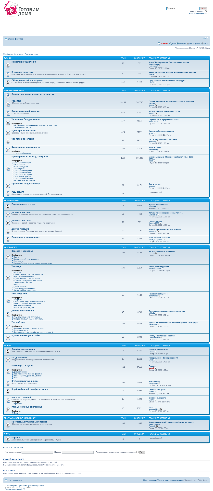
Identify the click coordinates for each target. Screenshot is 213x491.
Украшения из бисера (22, 282)
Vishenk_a (153, 215)
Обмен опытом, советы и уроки (26, 278)
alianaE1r (152, 231)
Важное (8, 58)
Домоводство (10, 247)
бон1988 (152, 207)
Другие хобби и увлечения (24, 290)
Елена (151, 83)
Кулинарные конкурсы (22, 163)
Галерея (182, 43)
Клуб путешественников (25, 381)
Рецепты (16, 101)
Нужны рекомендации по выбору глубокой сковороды (173, 322)
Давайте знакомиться (158, 350)
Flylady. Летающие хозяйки (26, 335)
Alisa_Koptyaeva (155, 239)
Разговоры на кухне (22, 365)
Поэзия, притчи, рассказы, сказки (27, 376)
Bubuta (152, 253)
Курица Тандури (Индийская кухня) (164, 111)
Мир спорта (18, 261)
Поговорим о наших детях (26, 237)
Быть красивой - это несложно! (26, 259)
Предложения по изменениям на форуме (167, 81)
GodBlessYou (154, 338)
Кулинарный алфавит (22, 172)
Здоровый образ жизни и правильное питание (32, 263)
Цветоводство (19, 293)
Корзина (16, 437)
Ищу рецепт (18, 192)
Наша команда (149, 480)
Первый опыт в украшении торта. (164, 120)
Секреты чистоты (20, 330)
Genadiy (152, 426)
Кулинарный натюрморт (23, 178)
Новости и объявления (24, 62)
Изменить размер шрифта (205, 38)
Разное (7, 345)
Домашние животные (23, 310)
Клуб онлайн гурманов (22, 176)
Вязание (17, 284)
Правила (164, 43)
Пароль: (57, 452)
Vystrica (152, 186)
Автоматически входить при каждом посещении (117, 452)
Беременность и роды (24, 204)
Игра (151, 407)
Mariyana (152, 141)
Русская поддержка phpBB (15, 489)
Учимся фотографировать (24, 288)
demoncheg (153, 149)
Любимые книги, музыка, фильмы (27, 374)
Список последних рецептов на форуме (33, 94)
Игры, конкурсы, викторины (27, 407)
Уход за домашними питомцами (26, 317)
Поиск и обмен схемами (23, 276)
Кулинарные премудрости (26, 147)
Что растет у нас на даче (23, 307)
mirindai (152, 313)
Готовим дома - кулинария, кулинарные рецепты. (25, 486)
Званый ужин (19, 169)
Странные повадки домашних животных (167, 311)
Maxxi (151, 368)
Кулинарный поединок (22, 171)
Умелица (16, 266)
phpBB (16, 487)
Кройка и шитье (20, 286)
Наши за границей (21, 397)
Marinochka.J (154, 409)
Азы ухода (17, 300)
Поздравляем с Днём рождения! (163, 358)
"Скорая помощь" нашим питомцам (28, 319)
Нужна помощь (155, 221)
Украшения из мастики (22, 127)
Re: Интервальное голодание (162, 251)
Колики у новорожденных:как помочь (166, 213)
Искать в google (198, 11)
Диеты (16, 257)
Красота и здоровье (22, 251)
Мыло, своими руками (159, 267)
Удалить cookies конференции (170, 480)
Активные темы (31, 54)
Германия (17, 404)
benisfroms (153, 296)
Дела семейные (20, 372)
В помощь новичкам (22, 72)
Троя (151, 161)
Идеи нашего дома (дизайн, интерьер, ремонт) (33, 332)
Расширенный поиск (198, 13)
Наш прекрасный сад (22, 305)
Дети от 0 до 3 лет (21, 212)
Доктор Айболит (20, 229)
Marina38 (152, 392)
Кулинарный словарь (22, 153)
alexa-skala (153, 122)
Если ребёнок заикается (159, 238)
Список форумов (15, 39)
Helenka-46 (153, 66)
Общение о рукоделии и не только (27, 280)
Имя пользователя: (13, 452)
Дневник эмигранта (157, 398)
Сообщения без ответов (13, 54)
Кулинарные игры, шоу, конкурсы (30, 156)
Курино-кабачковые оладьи (161, 131)
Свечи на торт (155, 184)
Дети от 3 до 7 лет (21, 220)
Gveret (151, 74)
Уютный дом (18, 322)
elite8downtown (155, 269)
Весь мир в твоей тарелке (25, 111)
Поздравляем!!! (20, 357)
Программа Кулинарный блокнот (19, 418)
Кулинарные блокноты (24, 130)
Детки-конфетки (11, 200)
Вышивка (17, 272)
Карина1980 (154, 223)
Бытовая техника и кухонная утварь (28, 328)
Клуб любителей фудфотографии (30, 389)
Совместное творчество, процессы (28, 274)
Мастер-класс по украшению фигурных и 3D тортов (35, 125)
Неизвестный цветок (158, 294)
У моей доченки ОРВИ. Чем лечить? (165, 229)
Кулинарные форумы (14, 90)
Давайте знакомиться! (24, 349)
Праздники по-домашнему (26, 183)
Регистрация (195, 43)
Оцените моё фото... (158, 390)
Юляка (151, 105)
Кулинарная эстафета (22, 174)
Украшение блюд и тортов (26, 119)
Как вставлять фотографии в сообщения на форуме (172, 72)
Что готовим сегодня (23, 139)
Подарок (153, 366)
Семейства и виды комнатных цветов (29, 302)
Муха (151, 133)
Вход (206, 43)
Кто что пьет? (155, 147)
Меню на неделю (20, 167)
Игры (15, 413)
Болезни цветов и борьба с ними (27, 304)
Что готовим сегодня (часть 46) (163, 139)
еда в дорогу (154, 381)
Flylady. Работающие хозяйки (162, 336)
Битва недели (19, 165)
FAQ (174, 43)
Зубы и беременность (159, 205)
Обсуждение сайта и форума (27, 80)
